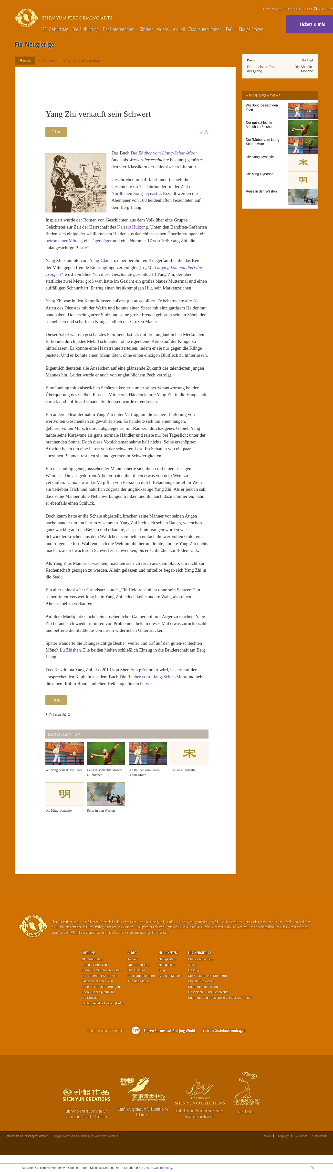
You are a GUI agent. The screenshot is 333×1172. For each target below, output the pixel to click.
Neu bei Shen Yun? (95, 965)
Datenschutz (301, 1135)
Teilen (56, 131)
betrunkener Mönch (63, 240)
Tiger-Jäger (101, 240)
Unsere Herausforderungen (100, 987)
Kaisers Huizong (132, 227)
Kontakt (307, 9)
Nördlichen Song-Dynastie (136, 193)
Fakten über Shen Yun (97, 981)
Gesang (193, 970)
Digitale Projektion (201, 981)
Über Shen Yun (138, 965)
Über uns (88, 952)
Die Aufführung (85, 29)
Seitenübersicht (319, 1135)
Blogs (163, 970)
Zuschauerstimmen (205, 29)
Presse (266, 9)
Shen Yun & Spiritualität (97, 992)
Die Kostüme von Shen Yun (207, 976)
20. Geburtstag (55, 29)
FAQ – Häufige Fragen (244, 29)
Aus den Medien (139, 981)
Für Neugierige (293, 9)
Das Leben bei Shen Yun (98, 976)
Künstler (146, 29)
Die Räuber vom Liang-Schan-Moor (164, 152)
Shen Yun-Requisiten (203, 987)
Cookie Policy (163, 1167)
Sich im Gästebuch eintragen (224, 1030)
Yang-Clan (99, 260)
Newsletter (277, 9)
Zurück (23, 60)
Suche (319, 9)
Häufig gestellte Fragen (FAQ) (102, 1003)
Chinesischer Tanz (201, 959)
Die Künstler (90, 997)
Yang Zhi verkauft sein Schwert (83, 60)
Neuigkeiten (168, 952)
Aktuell (179, 29)
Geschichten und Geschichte (208, 992)
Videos (163, 29)
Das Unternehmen (118, 29)
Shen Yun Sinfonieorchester (101, 970)
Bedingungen (283, 1135)
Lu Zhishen (70, 650)
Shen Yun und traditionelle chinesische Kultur (220, 997)
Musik (192, 965)
